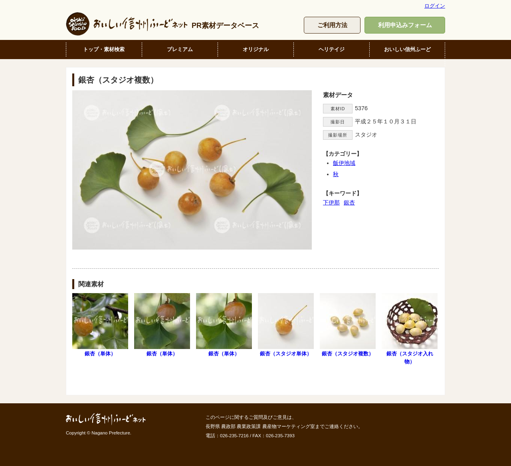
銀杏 (349, 202)
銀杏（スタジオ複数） (348, 325)
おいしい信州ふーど (407, 49)
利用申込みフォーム (405, 25)
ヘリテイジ (332, 49)
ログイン (434, 6)
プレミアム (180, 49)
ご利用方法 (332, 25)
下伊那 (331, 202)
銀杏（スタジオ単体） (286, 325)
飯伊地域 (344, 163)
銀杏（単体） (100, 325)
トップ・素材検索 (104, 49)
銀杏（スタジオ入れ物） (410, 328)
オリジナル (256, 49)
